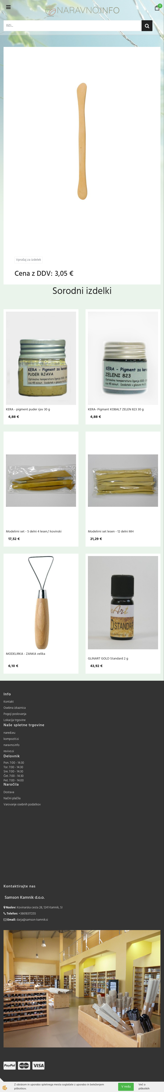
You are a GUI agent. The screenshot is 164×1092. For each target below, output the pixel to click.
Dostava (9, 792)
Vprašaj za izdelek (28, 260)
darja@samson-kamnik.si (32, 919)
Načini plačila (12, 798)
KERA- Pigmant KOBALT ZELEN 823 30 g (116, 409)
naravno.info (11, 745)
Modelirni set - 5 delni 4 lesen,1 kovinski (33, 531)
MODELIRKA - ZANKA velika (25, 653)
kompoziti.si (11, 739)
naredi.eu (9, 732)
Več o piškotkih (144, 1087)
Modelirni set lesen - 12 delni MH (111, 531)
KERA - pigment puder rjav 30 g (28, 409)
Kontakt (9, 701)
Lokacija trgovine (15, 720)
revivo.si (9, 751)
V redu (126, 1086)
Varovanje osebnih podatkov (22, 804)
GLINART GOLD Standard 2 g (108, 658)
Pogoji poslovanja (15, 714)
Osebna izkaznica (15, 707)
